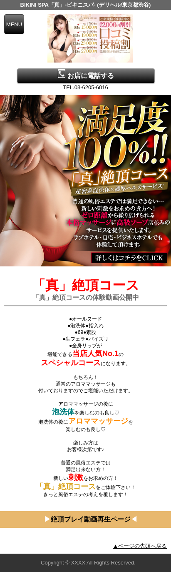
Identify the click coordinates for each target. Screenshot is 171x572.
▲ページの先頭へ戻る (140, 546)
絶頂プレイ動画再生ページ (91, 519)
